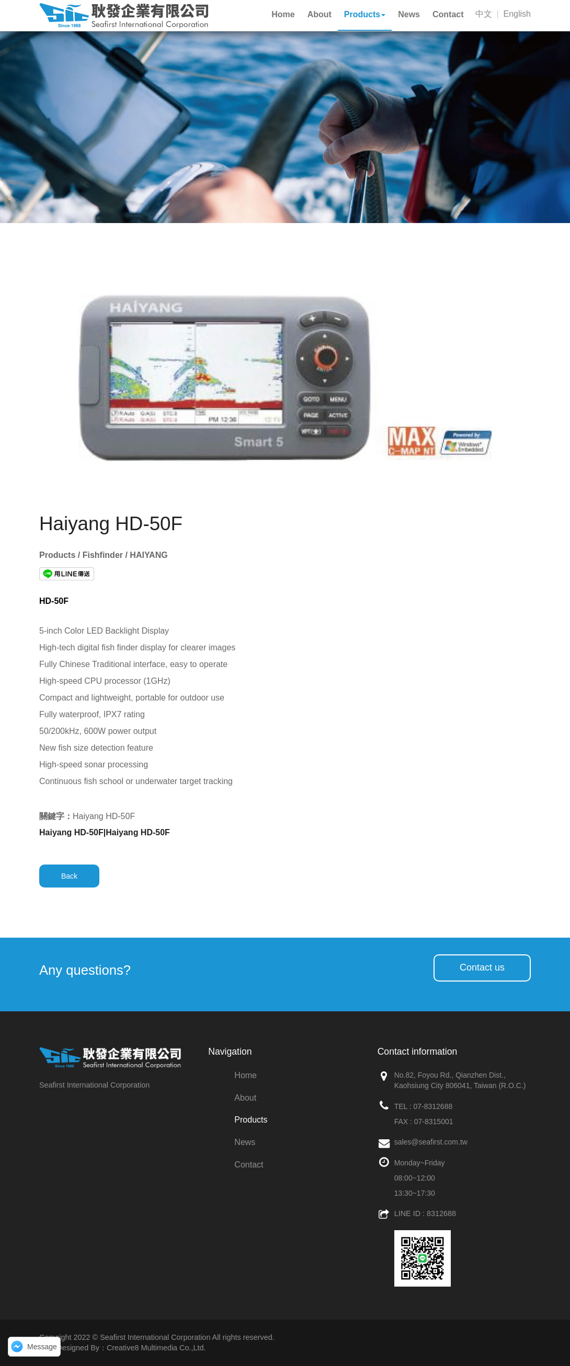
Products (250, 1119)
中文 (483, 13)
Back (69, 876)
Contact (248, 1164)
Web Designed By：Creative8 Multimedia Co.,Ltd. (122, 1348)
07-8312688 (432, 1106)
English (517, 13)
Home (245, 1075)
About (245, 1097)
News (244, 1142)
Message (42, 1346)
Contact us (482, 967)
